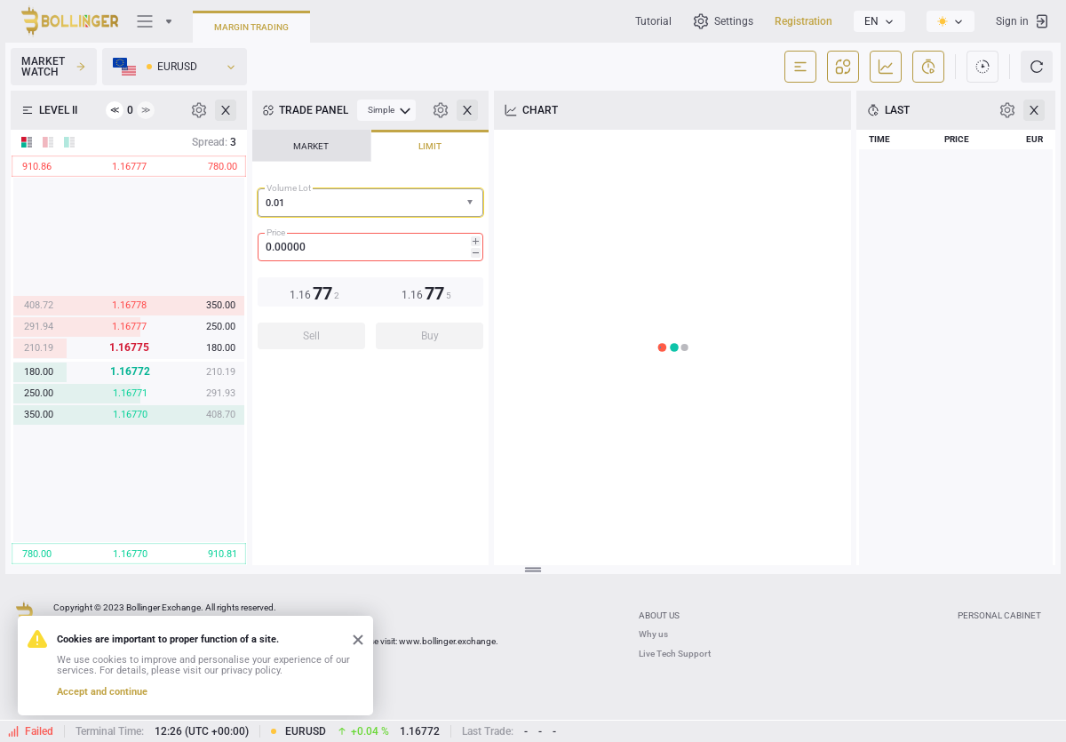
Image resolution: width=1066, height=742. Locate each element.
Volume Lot (288, 188)
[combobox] (370, 202)
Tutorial (653, 21)
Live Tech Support (675, 653)
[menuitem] (386, 110)
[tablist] (370, 245)
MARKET (311, 146)
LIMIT (430, 146)
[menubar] (386, 110)
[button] (471, 203)
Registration (803, 21)
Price (275, 232)
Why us (653, 634)
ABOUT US (659, 615)
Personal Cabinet (999, 615)
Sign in (1023, 21)
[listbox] (879, 21)
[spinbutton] (370, 247)
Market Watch (53, 66)
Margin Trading (251, 27)
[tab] (311, 146)
